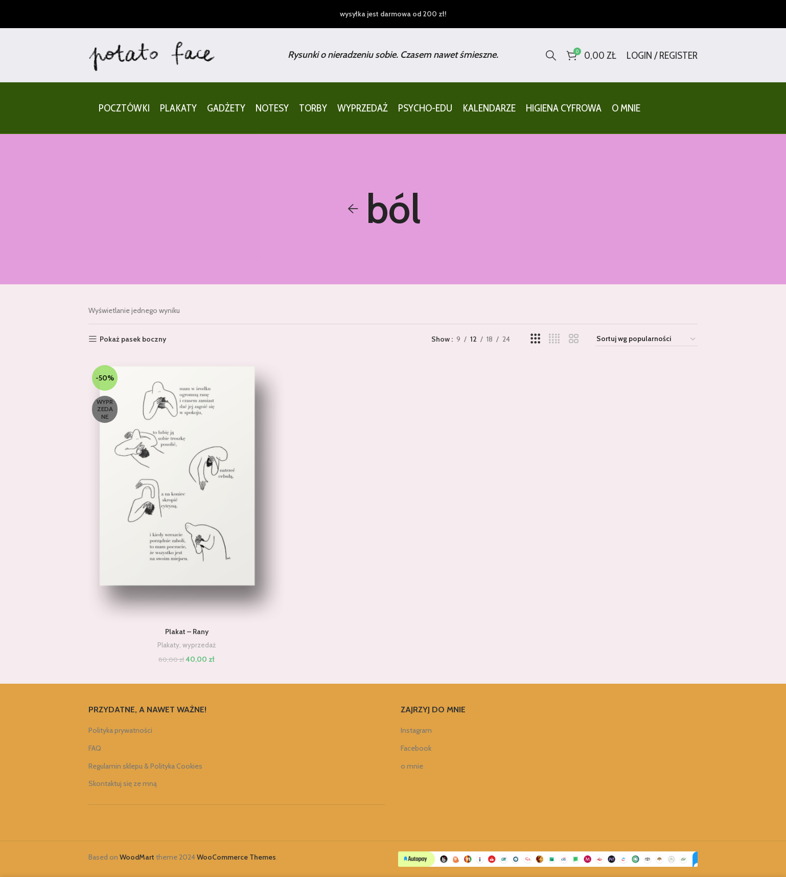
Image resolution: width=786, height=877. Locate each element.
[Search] (551, 55)
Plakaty (168, 645)
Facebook (416, 748)
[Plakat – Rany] (186, 492)
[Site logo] (152, 54)
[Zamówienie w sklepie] (646, 339)
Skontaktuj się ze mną (122, 783)
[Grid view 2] (573, 338)
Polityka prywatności (120, 730)
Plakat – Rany (187, 631)
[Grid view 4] (554, 338)
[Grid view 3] (535, 338)
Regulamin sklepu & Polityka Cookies (145, 766)
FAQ (94, 748)
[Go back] (353, 209)
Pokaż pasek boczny (133, 339)
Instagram (416, 730)
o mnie (412, 766)
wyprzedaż (199, 645)
